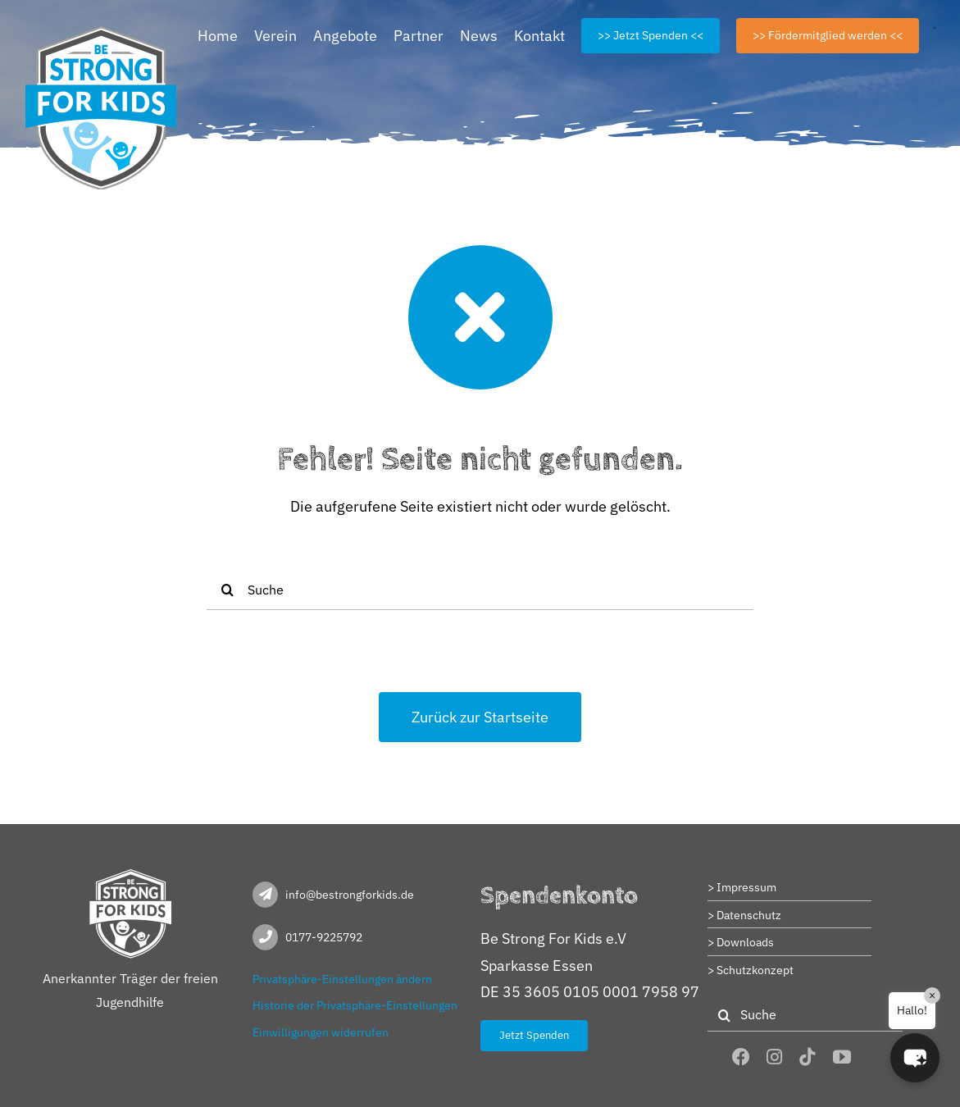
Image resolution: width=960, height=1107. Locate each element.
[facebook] (741, 1057)
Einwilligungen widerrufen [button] (321, 1032)
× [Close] (932, 995)
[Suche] (480, 589)
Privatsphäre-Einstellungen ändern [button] (342, 979)
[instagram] (774, 1057)
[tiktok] (807, 1057)
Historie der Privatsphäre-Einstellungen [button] (355, 1005)
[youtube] (842, 1057)
